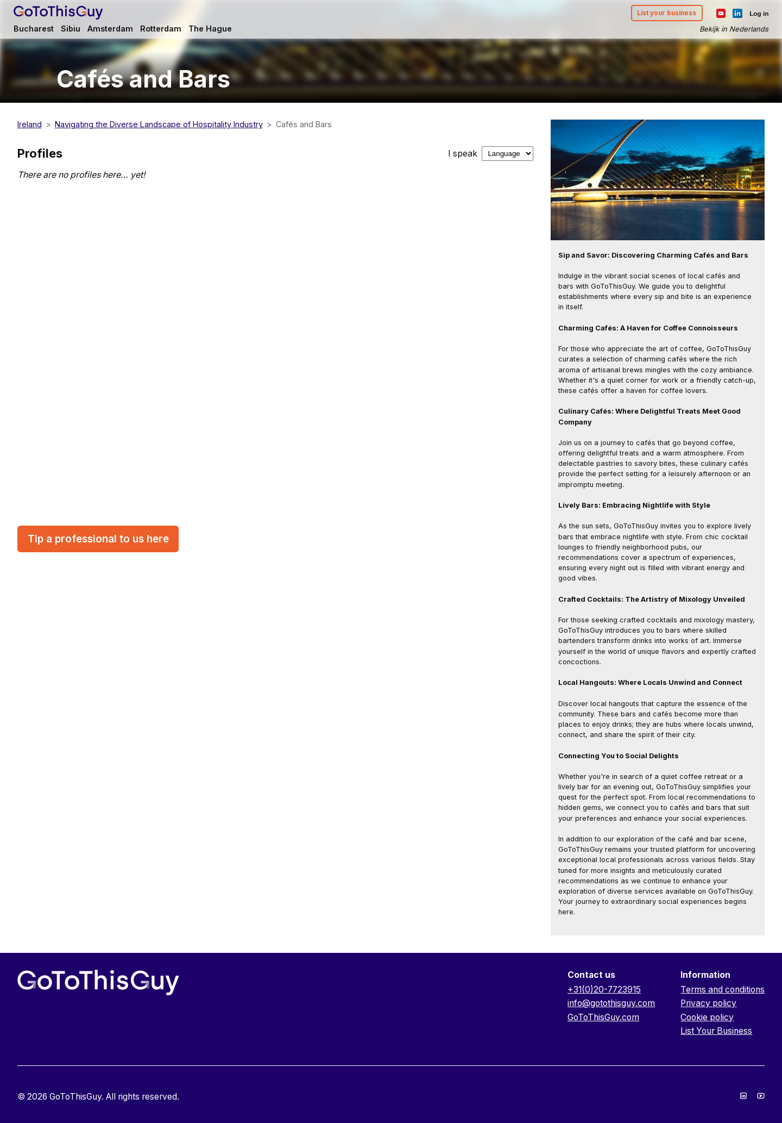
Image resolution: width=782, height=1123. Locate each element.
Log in (755, 14)
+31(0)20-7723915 (604, 989)
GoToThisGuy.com (603, 1017)
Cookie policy (707, 1017)
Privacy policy (708, 1003)
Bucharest (38, 30)
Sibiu (76, 30)
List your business (660, 14)
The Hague (221, 30)
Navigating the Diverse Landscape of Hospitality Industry (159, 124)
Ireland (29, 124)
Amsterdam (117, 30)
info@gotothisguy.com (611, 1003)
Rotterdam (170, 30)
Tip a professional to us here (98, 539)
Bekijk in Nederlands (730, 30)
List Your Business (716, 1031)
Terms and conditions (722, 989)
